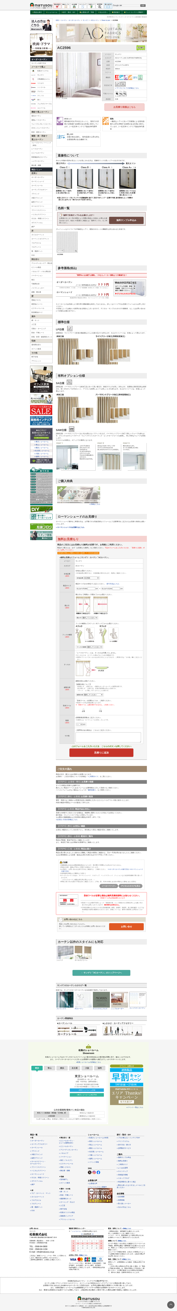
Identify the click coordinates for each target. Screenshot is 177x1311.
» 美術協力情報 (122, 1175)
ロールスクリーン (37, 206)
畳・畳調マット (37, 251)
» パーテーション (65, 1157)
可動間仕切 (35, 284)
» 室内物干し (63, 1179)
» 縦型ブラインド (36, 1158)
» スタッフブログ (123, 1178)
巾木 (33, 255)
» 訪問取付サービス (124, 1148)
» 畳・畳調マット (36, 1207)
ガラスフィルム (37, 223)
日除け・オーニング (38, 329)
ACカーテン (95, 20)
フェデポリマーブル (41, 104)
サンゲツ (37, 75)
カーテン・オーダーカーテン (70, 20)
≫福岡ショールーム (41, 456)
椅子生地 (34, 357)
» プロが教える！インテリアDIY (128, 1138)
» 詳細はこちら (82, 1255)
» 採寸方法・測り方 (124, 1145)
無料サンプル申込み (126, 220)
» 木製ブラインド (36, 1154)
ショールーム (51, 12)
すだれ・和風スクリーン (40, 218)
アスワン (37, 91)
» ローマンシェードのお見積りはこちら (70, 527)
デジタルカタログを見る (130, 886)
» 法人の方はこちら (124, 1207)
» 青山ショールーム (95, 1145)
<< (82, 1234)
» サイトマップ (122, 1171)
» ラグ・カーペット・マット (40, 1193)
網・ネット (35, 320)
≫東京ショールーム (41, 442)
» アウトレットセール (67, 1219)
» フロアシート (35, 1204)
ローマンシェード (37, 181)
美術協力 (116, 12)
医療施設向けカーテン (39, 157)
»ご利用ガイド (93, 776)
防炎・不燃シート (37, 333)
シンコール (38, 87)
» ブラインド (34, 1151)
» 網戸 (32, 1184)
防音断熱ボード (37, 312)
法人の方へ (103, 12)
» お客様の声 (92, 1183)
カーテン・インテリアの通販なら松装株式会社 (88, 1303)
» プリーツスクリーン (38, 1167)
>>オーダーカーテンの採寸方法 (118, 869)
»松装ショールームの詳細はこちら (88, 1062)
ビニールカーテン (37, 153)
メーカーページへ (109, 886)
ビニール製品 (36, 267)
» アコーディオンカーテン (68, 1150)
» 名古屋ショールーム (96, 1152)
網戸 (33, 227)
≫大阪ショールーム (41, 454)
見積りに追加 (101, 752)
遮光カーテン (36, 116)
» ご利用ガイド (122, 1164)
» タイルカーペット (37, 1197)
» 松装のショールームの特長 (98, 1138)
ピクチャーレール (37, 308)
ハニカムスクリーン (38, 214)
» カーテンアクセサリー (38, 1144)
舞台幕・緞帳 (36, 165)
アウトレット (36, 361)
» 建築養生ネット (65, 1199)
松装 (57, 20)
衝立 (33, 280)
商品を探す (37, 12)
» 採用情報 (121, 1200)
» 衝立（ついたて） (66, 1160)
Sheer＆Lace (105, 20)
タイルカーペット (37, 235)
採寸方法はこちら (113, 584)
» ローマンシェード (37, 1174)
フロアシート (36, 247)
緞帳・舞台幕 (36, 292)
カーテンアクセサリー (39, 190)
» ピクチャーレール (66, 1164)
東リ (36, 100)
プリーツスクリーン (38, 210)
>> (93, 1234)
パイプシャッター (37, 288)
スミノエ (37, 95)
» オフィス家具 (64, 1183)
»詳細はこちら (121, 1240)
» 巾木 (32, 1210)
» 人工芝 (62, 1205)
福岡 (100, 1068)
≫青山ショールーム (41, 445)
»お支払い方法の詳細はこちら (67, 819)
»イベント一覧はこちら (134, 1107)
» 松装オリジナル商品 (67, 1212)
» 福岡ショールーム (95, 1159)
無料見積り (92, 790)
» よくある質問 (122, 1168)
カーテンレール (37, 185)
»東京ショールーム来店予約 (87, 1095)
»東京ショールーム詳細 (86, 1090)
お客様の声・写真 (87, 12)
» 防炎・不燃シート (66, 1195)
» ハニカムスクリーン (38, 1170)
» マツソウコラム (123, 1141)
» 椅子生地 (63, 1209)
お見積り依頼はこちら (124, 107)
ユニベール (38, 108)
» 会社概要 (121, 1197)
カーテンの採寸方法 (38, 63)
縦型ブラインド (37, 202)
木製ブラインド (37, 198)
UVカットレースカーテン (40, 128)
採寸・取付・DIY (68, 12)
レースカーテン (37, 149)
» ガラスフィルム (36, 1181)
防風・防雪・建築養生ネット (41, 337)
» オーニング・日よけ (67, 1202)
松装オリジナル (40, 71)
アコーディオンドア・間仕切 (41, 263)
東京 (37, 1068)
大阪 (87, 1068)
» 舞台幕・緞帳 (64, 1170)
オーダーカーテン (39, 59)
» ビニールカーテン (66, 1146)
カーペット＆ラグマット (40, 239)
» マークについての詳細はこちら (127, 88)
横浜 (62, 1068)
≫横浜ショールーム (41, 448)
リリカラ (37, 83)
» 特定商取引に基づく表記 (126, 1182)
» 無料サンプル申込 (124, 1157)
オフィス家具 (36, 349)
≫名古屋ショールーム (41, 451)
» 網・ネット (63, 1192)
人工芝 (33, 324)
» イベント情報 (93, 1162)
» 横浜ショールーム (95, 1148)
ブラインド (35, 194)
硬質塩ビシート (37, 304)
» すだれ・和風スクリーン (39, 1177)
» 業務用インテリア (66, 1216)
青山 (50, 1068)
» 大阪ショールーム (95, 1155)
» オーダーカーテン (37, 1141)
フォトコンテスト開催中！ (134, 12)
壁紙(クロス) (36, 300)
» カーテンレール (36, 1147)
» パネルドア (63, 1153)
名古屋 (75, 1068)
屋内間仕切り (36, 345)
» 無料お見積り (122, 1161)
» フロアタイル (35, 1200)
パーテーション (37, 275)
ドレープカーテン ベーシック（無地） (41, 144)
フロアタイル (36, 243)
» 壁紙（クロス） (65, 1167)
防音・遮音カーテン (38, 132)
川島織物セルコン (40, 79)
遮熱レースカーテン (38, 120)
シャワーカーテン (37, 161)
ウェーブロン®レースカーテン (41, 124)
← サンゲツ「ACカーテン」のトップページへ (101, 973)
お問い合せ (126, 926)
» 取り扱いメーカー (124, 1203)
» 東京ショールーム (95, 1141)
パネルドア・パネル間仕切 (41, 271)
